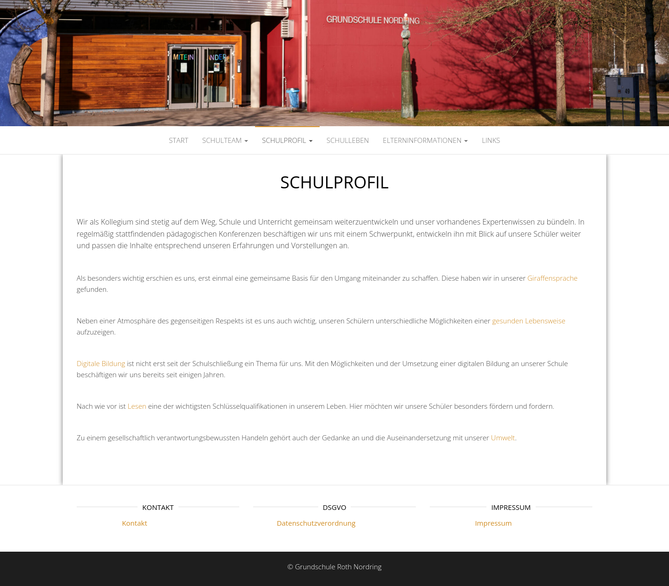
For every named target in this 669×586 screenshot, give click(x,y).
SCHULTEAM (225, 140)
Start (178, 140)
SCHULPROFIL (287, 140)
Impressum (471, 523)
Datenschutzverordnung (304, 523)
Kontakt (112, 523)
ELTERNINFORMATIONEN (425, 140)
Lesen (137, 406)
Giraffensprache (552, 278)
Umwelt (503, 437)
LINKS (491, 140)
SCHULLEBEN (348, 140)
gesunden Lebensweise (528, 320)
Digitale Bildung (101, 363)
